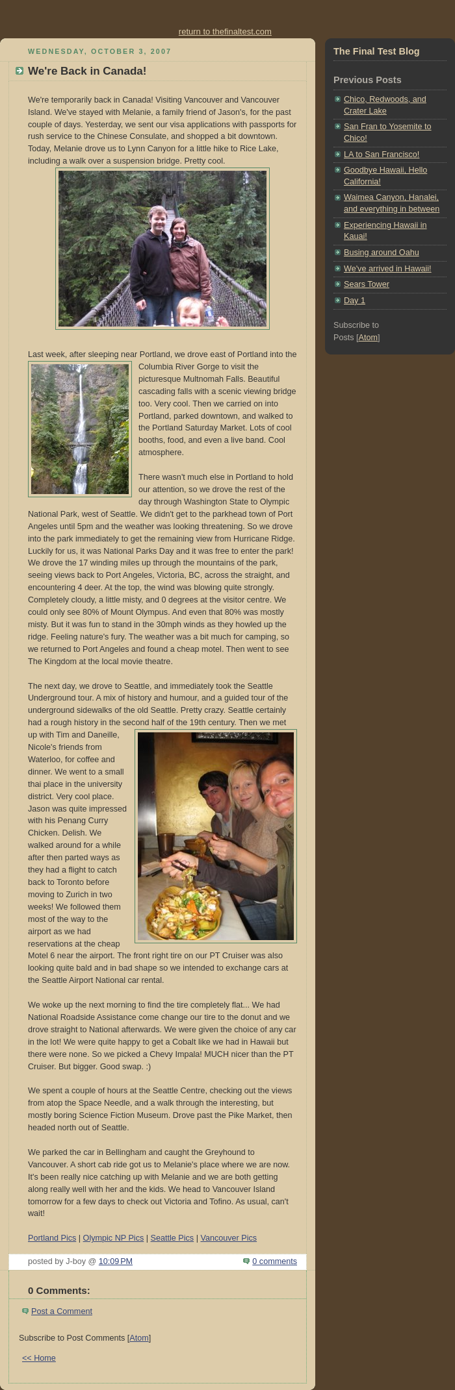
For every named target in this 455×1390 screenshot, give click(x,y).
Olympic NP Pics (113, 1238)
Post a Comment (61, 1311)
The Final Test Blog (376, 51)
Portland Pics (52, 1238)
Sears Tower (366, 284)
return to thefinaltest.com (225, 31)
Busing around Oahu (381, 252)
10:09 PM (116, 1261)
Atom (138, 1338)
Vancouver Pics (228, 1238)
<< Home (39, 1358)
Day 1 (354, 300)
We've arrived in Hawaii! (388, 268)
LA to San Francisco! (381, 154)
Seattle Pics (172, 1238)
